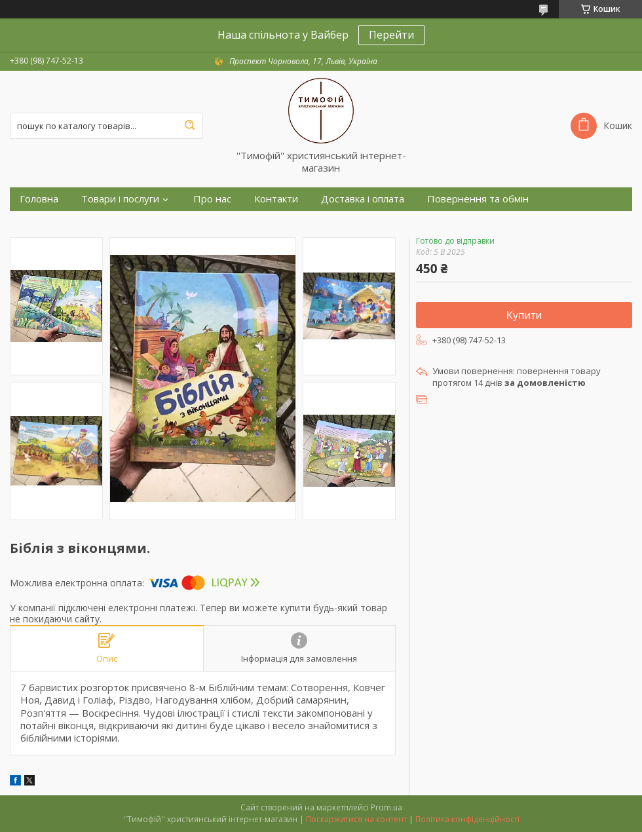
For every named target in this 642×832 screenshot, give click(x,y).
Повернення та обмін (478, 199)
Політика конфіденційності (467, 819)
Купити (524, 315)
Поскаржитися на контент (356, 819)
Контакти (276, 199)
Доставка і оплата (362, 199)
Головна (39, 199)
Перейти (391, 35)
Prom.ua (386, 807)
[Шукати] (189, 126)
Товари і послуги (120, 199)
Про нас (212, 199)
